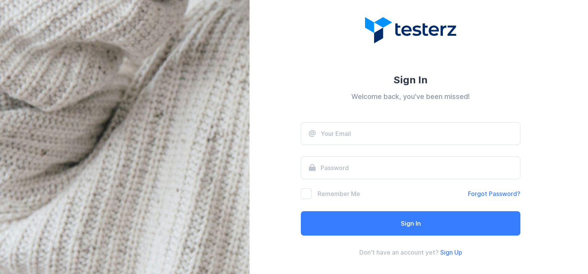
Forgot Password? (494, 194)
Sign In (411, 223)
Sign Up (451, 252)
